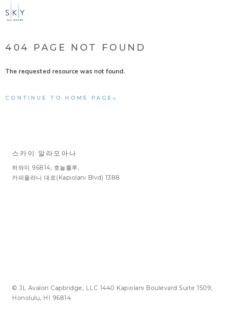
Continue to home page (59, 98)
